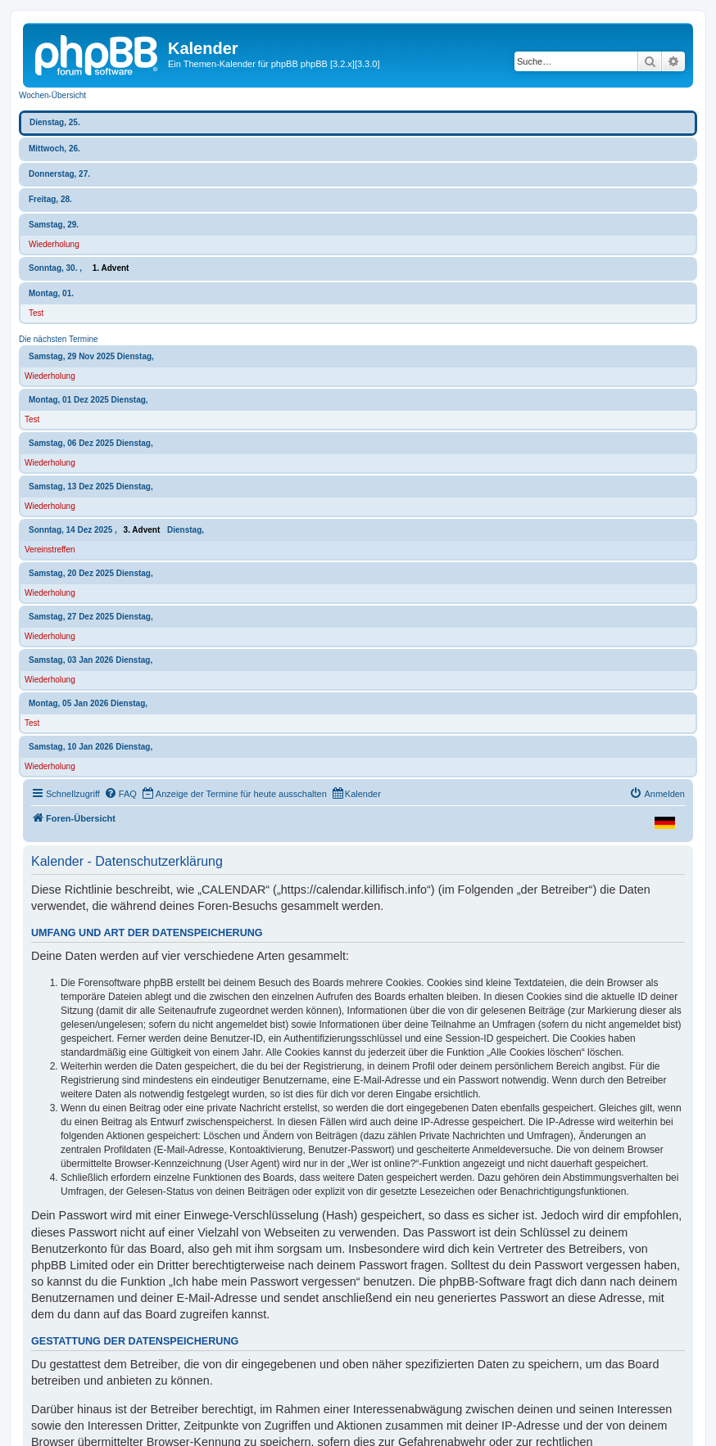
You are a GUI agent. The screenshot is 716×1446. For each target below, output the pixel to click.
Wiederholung (54, 244)
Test (36, 313)
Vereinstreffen (50, 549)
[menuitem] (120, 794)
